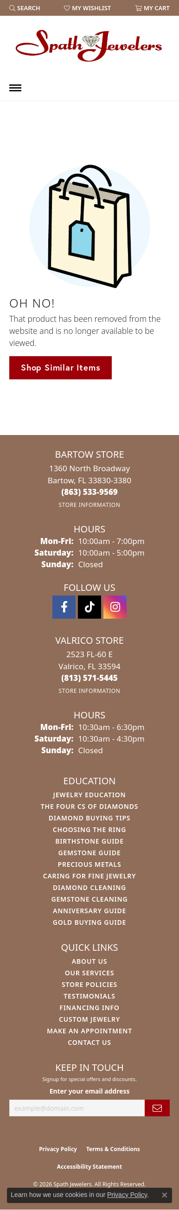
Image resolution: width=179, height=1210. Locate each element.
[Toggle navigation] (15, 88)
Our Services (90, 972)
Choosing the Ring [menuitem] (89, 829)
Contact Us (89, 1042)
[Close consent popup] (164, 1195)
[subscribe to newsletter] (157, 1108)
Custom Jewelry (89, 1019)
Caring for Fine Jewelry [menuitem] (89, 875)
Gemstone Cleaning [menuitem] (89, 899)
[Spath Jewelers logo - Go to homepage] (89, 45)
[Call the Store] (89, 492)
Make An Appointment (89, 1030)
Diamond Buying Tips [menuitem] (90, 817)
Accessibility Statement (89, 1167)
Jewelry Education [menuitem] (89, 794)
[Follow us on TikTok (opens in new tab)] (89, 607)
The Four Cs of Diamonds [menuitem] (89, 806)
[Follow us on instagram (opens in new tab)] (115, 607)
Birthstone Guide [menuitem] (89, 841)
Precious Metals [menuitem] (89, 864)
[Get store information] (89, 505)
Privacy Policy (58, 1149)
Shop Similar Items (60, 367)
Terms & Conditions (113, 1149)
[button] (24, 8)
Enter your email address (90, 1091)
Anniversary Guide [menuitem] (89, 910)
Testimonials (89, 996)
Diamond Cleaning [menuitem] (89, 887)
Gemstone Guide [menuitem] (89, 852)
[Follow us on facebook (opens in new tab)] (64, 607)
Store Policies (89, 984)
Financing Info (89, 1007)
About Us (89, 961)
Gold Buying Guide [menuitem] (89, 922)
